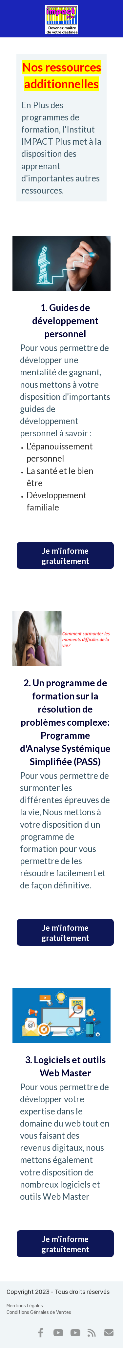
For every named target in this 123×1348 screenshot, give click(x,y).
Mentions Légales (25, 1306)
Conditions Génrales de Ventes (39, 1312)
